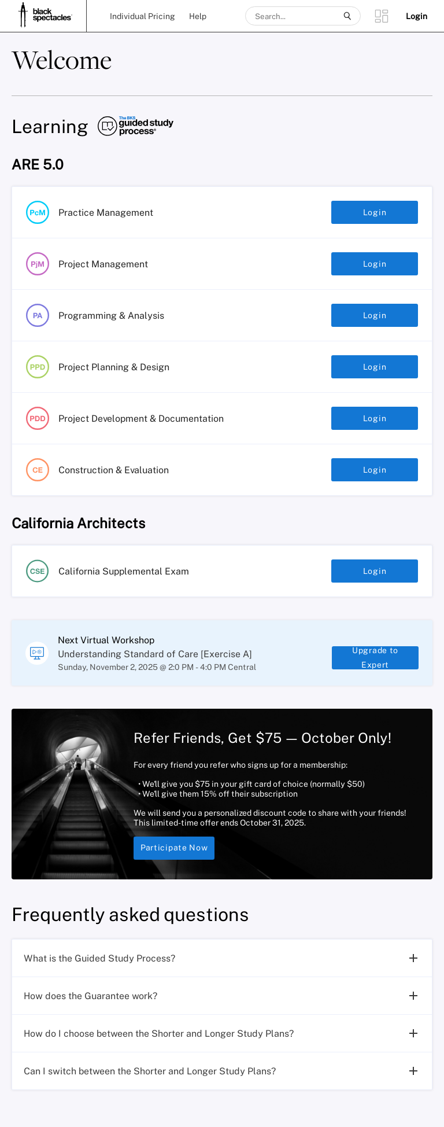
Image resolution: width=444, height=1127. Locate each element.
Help (197, 16)
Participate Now (174, 859)
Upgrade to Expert (375, 663)
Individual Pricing (142, 16)
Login (374, 212)
